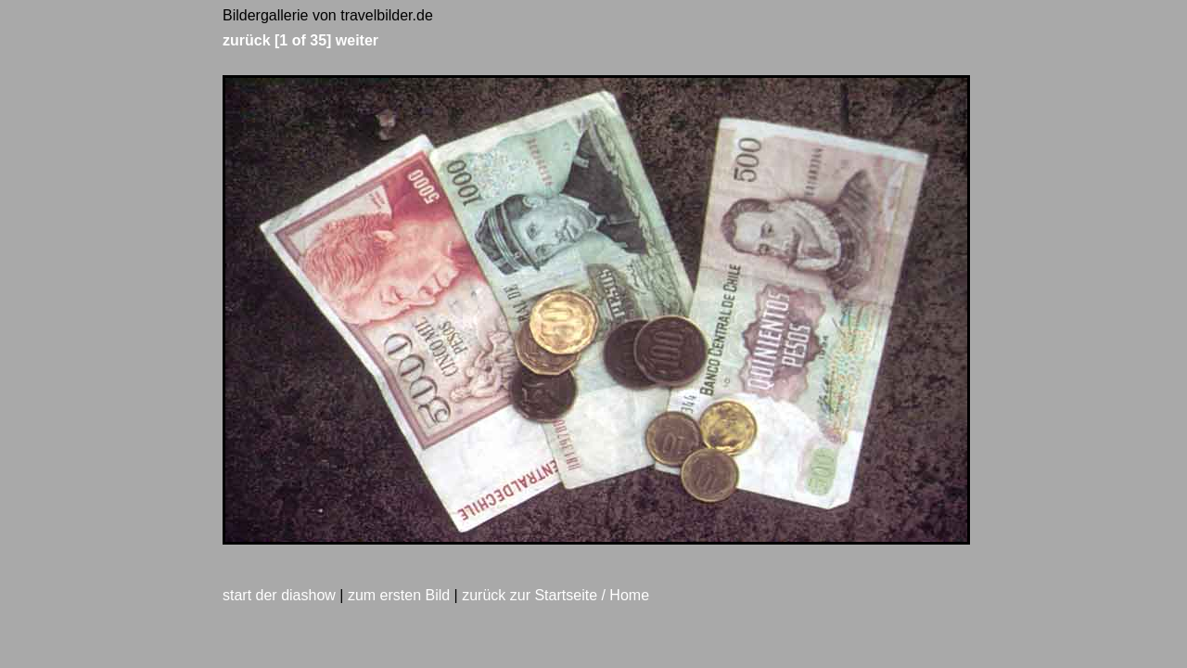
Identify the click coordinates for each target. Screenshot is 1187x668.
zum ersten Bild (399, 595)
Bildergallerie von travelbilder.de (328, 15)
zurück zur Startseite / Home (555, 595)
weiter (357, 40)
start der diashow (279, 595)
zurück (247, 40)
